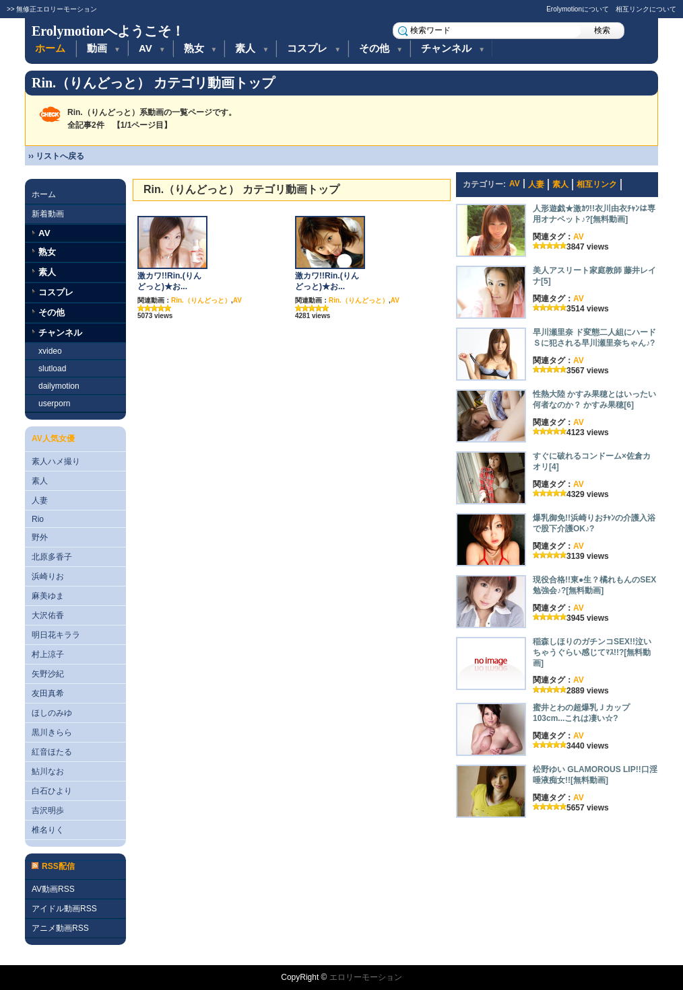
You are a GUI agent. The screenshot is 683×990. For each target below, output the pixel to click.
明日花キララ (56, 635)
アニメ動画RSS (60, 928)
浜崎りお (48, 576)
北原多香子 (52, 557)
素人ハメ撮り (56, 461)
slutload (52, 368)
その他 (381, 48)
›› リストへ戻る (56, 156)
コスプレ (314, 48)
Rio (38, 519)
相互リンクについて (646, 9)
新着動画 (48, 214)
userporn (54, 403)
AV (152, 48)
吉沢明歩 (48, 810)
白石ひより (52, 791)
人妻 (40, 500)
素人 (252, 48)
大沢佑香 (48, 615)
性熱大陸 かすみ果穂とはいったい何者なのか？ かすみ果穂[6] (594, 399)
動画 (104, 48)
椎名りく (48, 830)
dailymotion (58, 386)
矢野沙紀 (48, 674)
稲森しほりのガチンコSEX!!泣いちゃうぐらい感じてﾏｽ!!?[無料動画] (592, 652)
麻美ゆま (48, 596)
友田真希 (48, 693)
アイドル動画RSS (64, 908)
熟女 (201, 48)
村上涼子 (48, 654)
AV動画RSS (53, 889)
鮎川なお (48, 771)
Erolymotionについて (577, 9)
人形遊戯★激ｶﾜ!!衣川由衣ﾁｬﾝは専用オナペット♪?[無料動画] (594, 214)
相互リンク (597, 184)
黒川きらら (52, 732)
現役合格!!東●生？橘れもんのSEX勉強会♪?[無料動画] (594, 585)
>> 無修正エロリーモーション (52, 9)
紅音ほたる (52, 752)
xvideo (50, 351)
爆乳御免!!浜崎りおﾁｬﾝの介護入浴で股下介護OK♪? (594, 523)
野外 (40, 537)
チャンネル (453, 48)
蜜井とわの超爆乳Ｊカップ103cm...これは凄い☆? (581, 713)
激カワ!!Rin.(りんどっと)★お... (169, 281)
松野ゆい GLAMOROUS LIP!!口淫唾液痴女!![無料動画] (595, 775)
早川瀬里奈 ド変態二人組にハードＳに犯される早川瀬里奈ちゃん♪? (594, 338)
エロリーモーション (365, 977)
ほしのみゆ (52, 713)
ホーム (50, 48)
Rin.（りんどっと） (201, 300)
